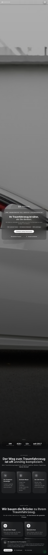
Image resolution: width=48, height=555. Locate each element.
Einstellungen (18, 550)
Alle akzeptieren (8, 550)
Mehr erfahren (21, 546)
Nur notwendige (28, 550)
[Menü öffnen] (45, 2)
